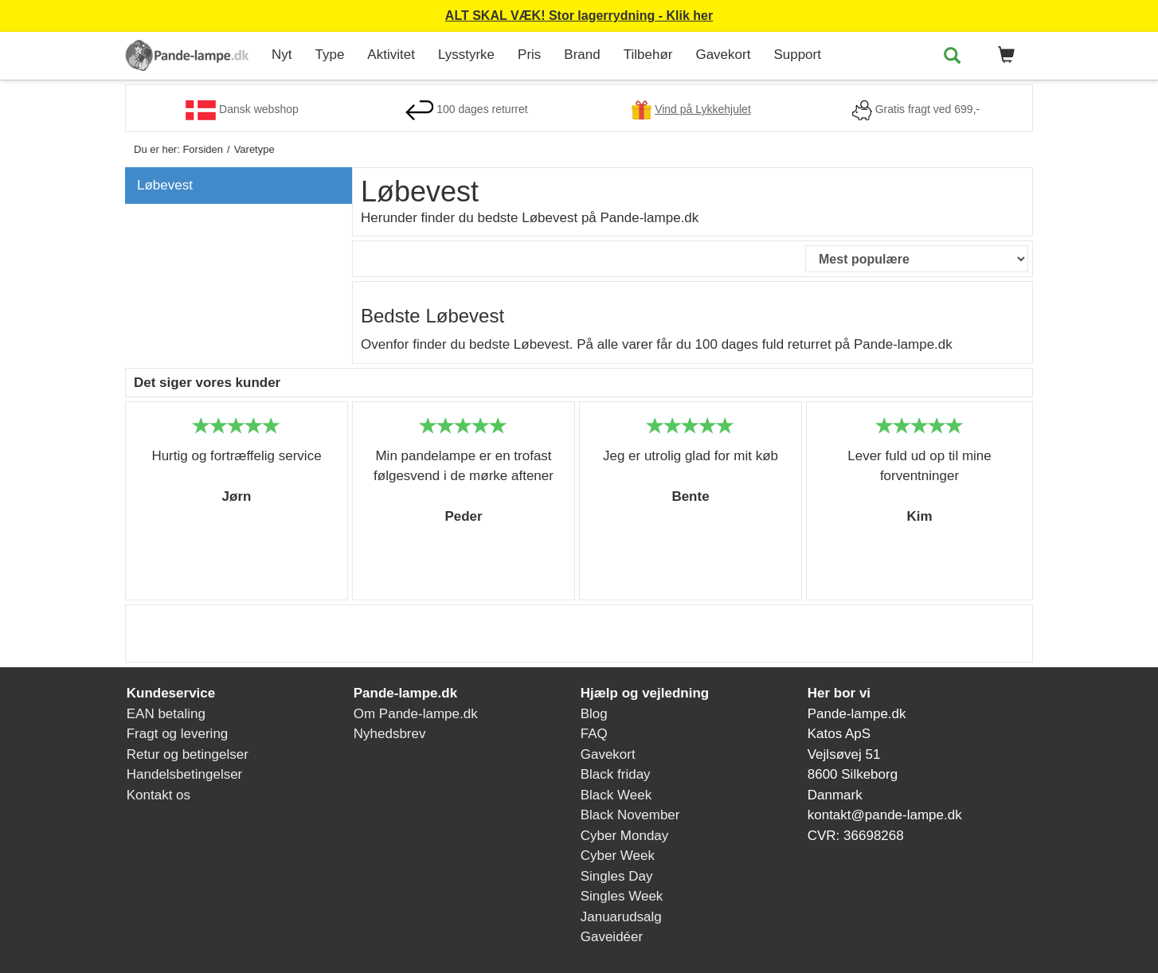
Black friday (616, 774)
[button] (1003, 56)
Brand (582, 54)
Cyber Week (618, 855)
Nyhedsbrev (390, 733)
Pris (529, 54)
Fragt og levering (178, 733)
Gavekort (722, 54)
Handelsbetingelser (185, 774)
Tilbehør (648, 54)
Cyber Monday (625, 835)
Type (330, 54)
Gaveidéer (612, 936)
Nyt (282, 54)
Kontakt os (158, 795)
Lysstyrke (466, 54)
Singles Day (617, 876)
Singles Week (622, 896)
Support (797, 54)
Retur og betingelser (187, 754)
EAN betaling (166, 713)
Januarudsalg (621, 916)
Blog (594, 713)
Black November (630, 815)
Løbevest (165, 185)
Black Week (616, 795)
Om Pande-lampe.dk (416, 713)
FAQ (594, 733)
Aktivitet (391, 54)
